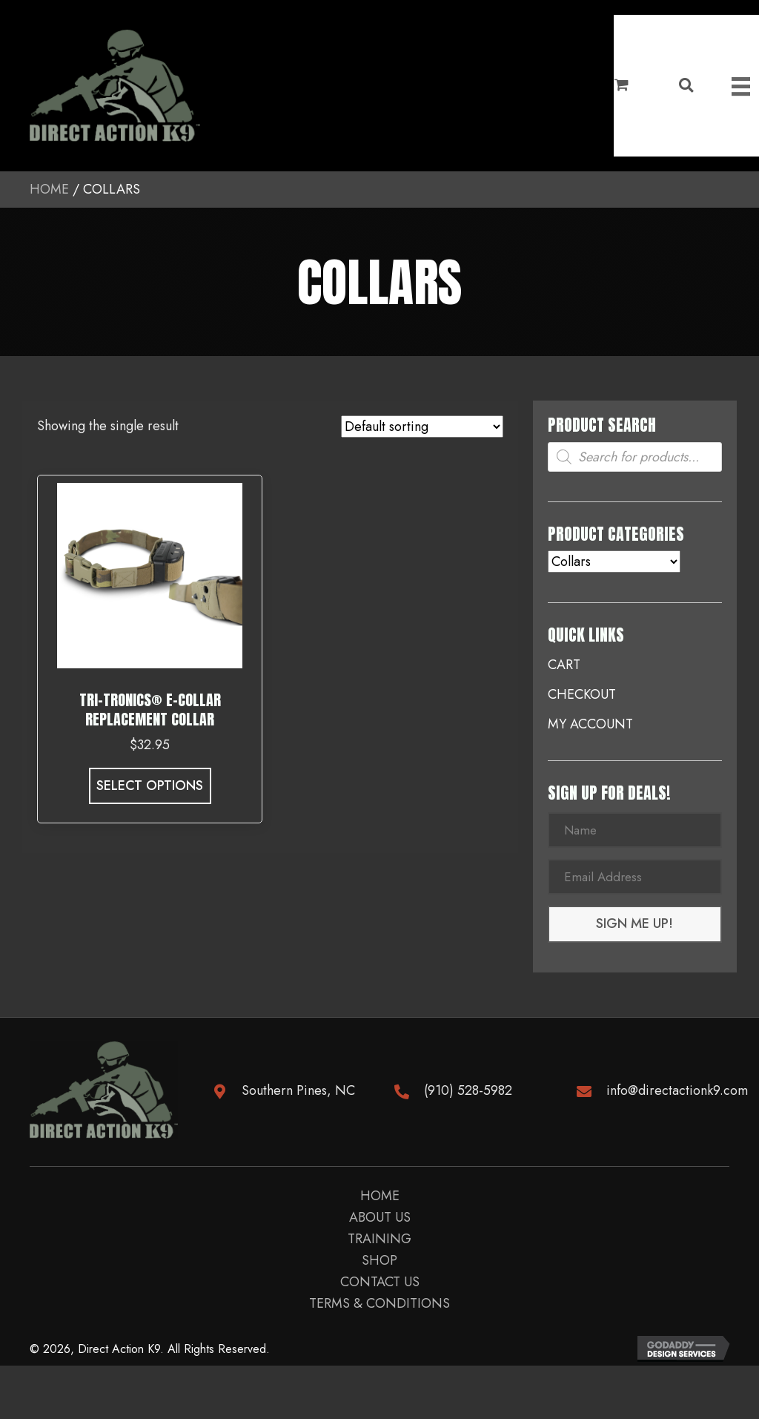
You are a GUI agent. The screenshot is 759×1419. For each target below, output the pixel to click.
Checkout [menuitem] (582, 694)
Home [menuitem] (380, 1199)
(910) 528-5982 (468, 1092)
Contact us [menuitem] (380, 1285)
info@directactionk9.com (677, 1092)
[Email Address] (635, 878)
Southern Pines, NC (298, 1092)
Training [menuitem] (379, 1242)
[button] (635, 926)
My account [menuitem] (590, 724)
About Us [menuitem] (380, 1221)
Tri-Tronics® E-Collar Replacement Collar (150, 709)
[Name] (635, 830)
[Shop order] (422, 426)
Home (49, 189)
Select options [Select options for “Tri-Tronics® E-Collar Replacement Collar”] (149, 785)
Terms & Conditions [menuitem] (379, 1307)
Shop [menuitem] (379, 1264)
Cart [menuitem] (564, 664)
